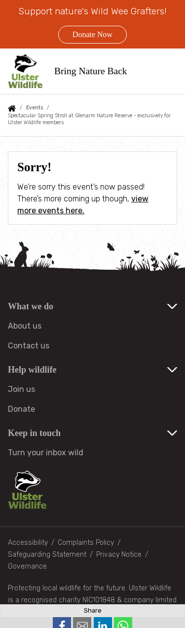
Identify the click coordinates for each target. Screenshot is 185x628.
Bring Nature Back (90, 71)
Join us (21, 389)
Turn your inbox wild (45, 452)
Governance (27, 566)
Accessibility (28, 542)
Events (34, 107)
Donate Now (92, 34)
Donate (21, 409)
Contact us (28, 345)
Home (12, 108)
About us (24, 326)
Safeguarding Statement (47, 554)
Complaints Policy (86, 542)
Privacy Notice (119, 554)
